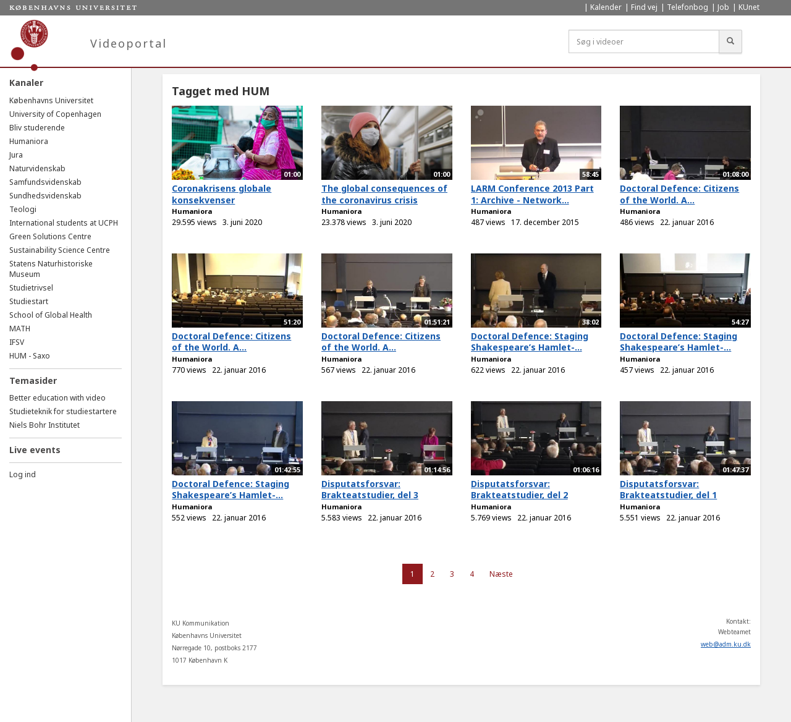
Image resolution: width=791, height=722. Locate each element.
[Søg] (730, 41)
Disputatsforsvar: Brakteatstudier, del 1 (668, 489)
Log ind (22, 474)
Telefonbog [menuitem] (687, 7)
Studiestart (28, 301)
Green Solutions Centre (50, 236)
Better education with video (57, 398)
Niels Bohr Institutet (44, 425)
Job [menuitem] (723, 7)
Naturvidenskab (37, 168)
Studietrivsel (31, 287)
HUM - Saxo (29, 355)
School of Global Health (50, 315)
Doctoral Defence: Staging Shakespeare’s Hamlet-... (529, 342)
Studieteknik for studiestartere (63, 411)
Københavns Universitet (51, 100)
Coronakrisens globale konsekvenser (221, 194)
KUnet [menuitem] (748, 7)
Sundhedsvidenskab (45, 195)
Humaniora (28, 141)
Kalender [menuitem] (606, 7)
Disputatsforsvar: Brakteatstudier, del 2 (519, 489)
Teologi (22, 209)
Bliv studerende (37, 127)
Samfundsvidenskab (45, 182)
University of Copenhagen (55, 114)
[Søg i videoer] (644, 41)
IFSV (16, 342)
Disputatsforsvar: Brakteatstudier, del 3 (369, 489)
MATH (19, 328)
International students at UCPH (63, 223)
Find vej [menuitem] (644, 7)
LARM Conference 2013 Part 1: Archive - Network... (532, 194)
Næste (501, 574)
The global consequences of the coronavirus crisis (384, 194)
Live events (35, 450)
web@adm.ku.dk (726, 644)
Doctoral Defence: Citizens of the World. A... (679, 194)
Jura (16, 155)
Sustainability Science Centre (59, 250)
